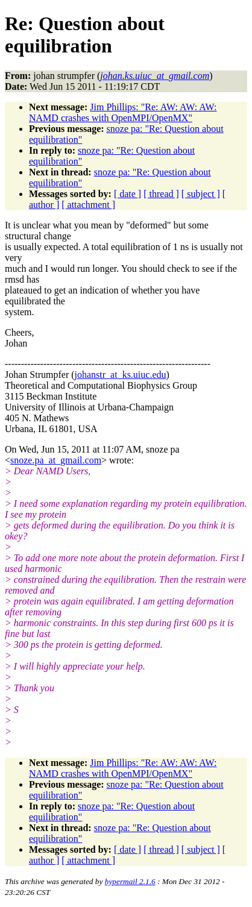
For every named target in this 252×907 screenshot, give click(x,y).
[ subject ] (200, 194)
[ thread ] (161, 194)
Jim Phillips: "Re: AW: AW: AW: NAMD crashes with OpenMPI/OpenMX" (123, 112)
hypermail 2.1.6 (130, 881)
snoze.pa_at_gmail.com (55, 460)
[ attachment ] (88, 204)
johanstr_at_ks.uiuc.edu (120, 374)
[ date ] (127, 194)
